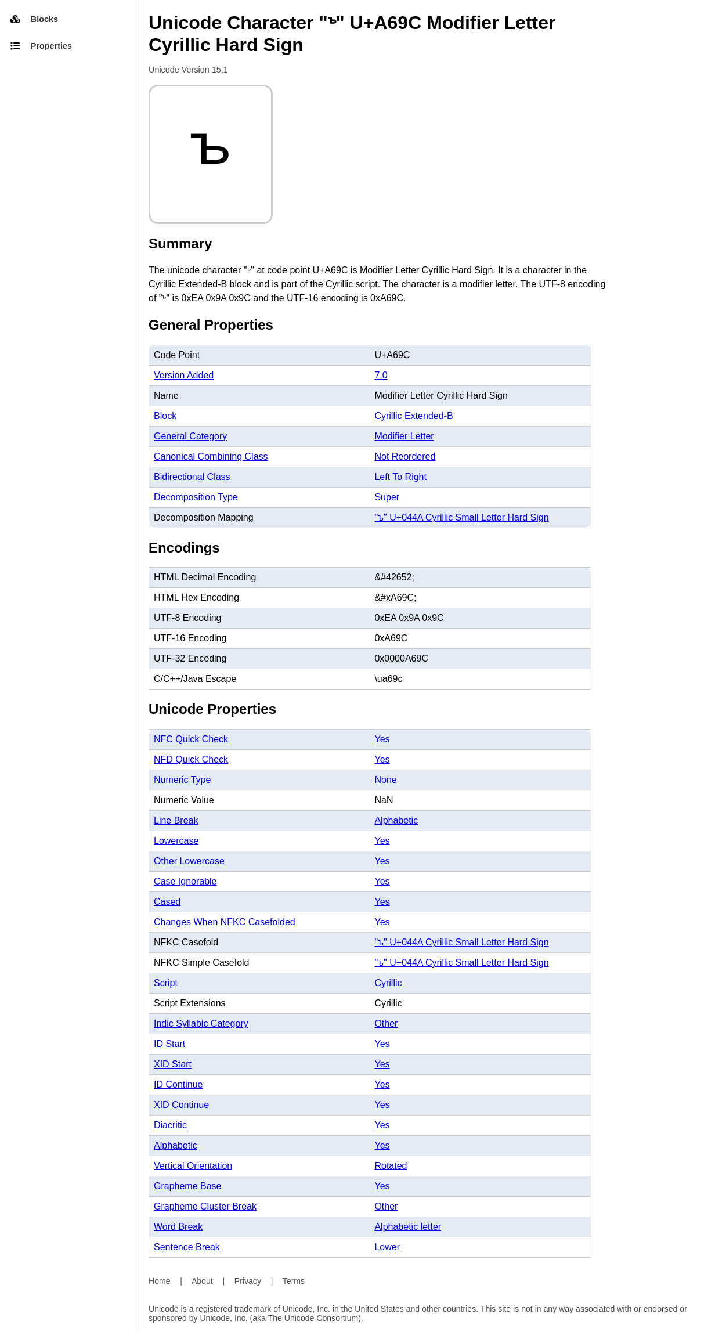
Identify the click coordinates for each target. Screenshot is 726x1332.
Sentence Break (187, 1247)
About (202, 1281)
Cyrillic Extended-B (413, 416)
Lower (387, 1247)
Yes (381, 739)
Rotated (390, 1166)
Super (386, 497)
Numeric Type (182, 780)
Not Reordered (404, 456)
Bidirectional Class (192, 477)
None (385, 780)
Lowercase (176, 841)
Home (160, 1281)
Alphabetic (396, 820)
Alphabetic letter (407, 1227)
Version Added (184, 375)
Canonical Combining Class (211, 456)
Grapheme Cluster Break (205, 1206)
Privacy (247, 1281)
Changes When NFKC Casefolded (224, 922)
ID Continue (178, 1084)
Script (166, 983)
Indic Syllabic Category (201, 1023)
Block (165, 416)
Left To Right (400, 477)
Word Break (178, 1227)
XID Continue (181, 1105)
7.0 (380, 375)
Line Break (176, 820)
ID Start (169, 1044)
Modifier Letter (404, 436)
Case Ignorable (185, 881)
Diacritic (170, 1125)
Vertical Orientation (193, 1166)
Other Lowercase (189, 861)
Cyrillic (388, 983)
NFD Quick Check (191, 759)
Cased (167, 902)
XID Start (173, 1064)
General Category (190, 436)
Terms (294, 1281)
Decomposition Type (196, 497)
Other (386, 1023)
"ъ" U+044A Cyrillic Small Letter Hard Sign (461, 517)
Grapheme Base (188, 1186)
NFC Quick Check (191, 739)
